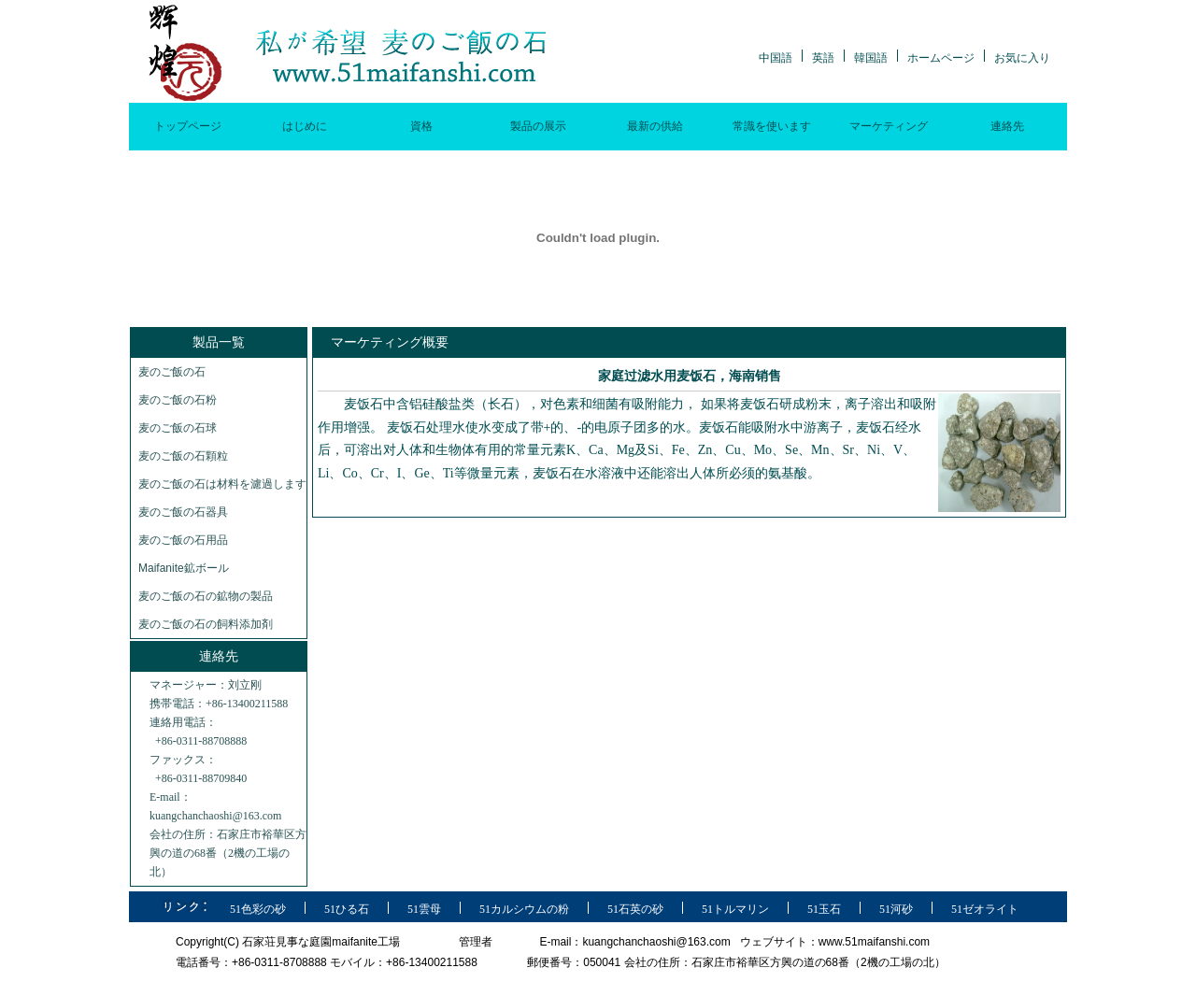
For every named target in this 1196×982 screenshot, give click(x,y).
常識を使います (772, 126)
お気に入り (1022, 57)
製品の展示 (538, 126)
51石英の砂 (635, 909)
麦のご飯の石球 (177, 427)
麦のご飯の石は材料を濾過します (222, 484)
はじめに (304, 126)
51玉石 (824, 909)
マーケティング (888, 126)
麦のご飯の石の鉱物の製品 (205, 596)
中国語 (775, 57)
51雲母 (424, 909)
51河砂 (896, 909)
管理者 (475, 941)
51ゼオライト (984, 909)
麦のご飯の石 (172, 371)
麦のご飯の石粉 (177, 399)
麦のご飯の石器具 (183, 512)
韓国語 (871, 57)
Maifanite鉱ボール (183, 568)
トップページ (187, 126)
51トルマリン (735, 909)
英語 (823, 57)
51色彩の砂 (258, 909)
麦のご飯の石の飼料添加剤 (205, 624)
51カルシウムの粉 (524, 909)
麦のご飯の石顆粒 (183, 456)
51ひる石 (346, 909)
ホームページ (941, 57)
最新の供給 (655, 126)
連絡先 (1007, 126)
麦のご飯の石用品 (183, 540)
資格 (421, 126)
